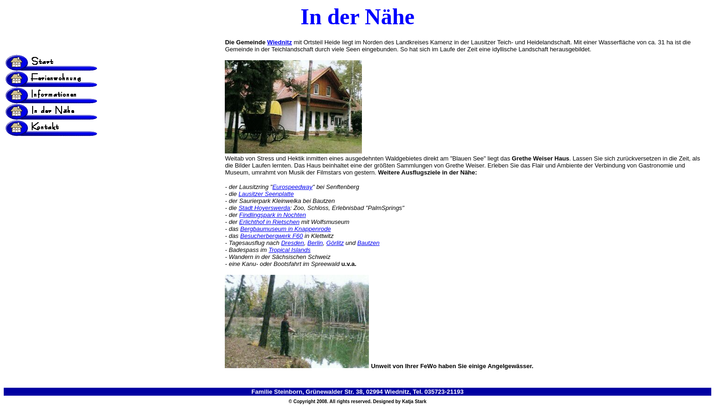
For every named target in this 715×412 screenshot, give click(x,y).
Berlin (315, 242)
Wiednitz (279, 42)
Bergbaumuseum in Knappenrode (285, 228)
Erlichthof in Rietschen (269, 221)
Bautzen (368, 242)
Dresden (292, 242)
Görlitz (335, 242)
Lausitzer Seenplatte (266, 193)
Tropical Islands (290, 249)
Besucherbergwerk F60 (271, 235)
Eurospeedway (292, 186)
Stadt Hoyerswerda (264, 207)
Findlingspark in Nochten (272, 214)
